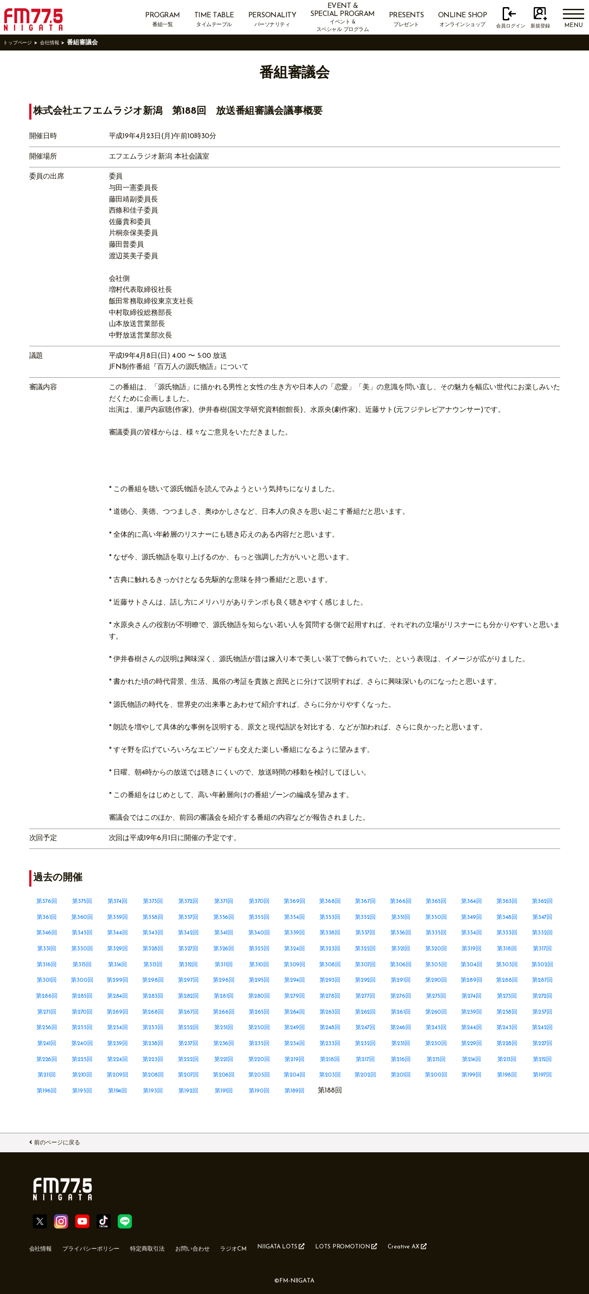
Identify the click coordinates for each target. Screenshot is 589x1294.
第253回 (153, 1027)
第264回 (295, 1011)
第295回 (259, 980)
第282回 (188, 996)
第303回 (507, 964)
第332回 (542, 932)
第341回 (223, 932)
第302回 (542, 964)
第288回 (507, 980)
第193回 (153, 1090)
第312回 (188, 964)
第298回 (153, 980)
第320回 (436, 948)
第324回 (294, 948)
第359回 (117, 917)
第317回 (542, 948)
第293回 (330, 980)
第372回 (188, 901)
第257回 (542, 1011)
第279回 (295, 996)
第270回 (82, 1011)
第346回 (46, 932)
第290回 (436, 980)
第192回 (188, 1090)
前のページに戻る (67, 1141)
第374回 (117, 901)
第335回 (436, 932)
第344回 (117, 932)
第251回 (224, 1027)
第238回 (153, 1043)
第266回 (224, 1011)
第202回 (365, 1074)
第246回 (401, 1027)
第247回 (365, 1027)
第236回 (224, 1043)
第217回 (365, 1059)
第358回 (153, 917)
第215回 (436, 1059)
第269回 (117, 1011)
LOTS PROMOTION (403, 1246)
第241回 (47, 1043)
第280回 (259, 996)
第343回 (153, 932)
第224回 (118, 1059)
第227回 (542, 1043)
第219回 (294, 1059)
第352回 (365, 917)
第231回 (401, 1043)
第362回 (542, 901)
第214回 (472, 1059)
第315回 (82, 964)
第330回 (82, 948)
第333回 (507, 932)
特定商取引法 (170, 1246)
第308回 (330, 964)
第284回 (118, 996)
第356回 (223, 917)
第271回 (47, 1011)
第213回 (507, 1059)
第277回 (365, 996)
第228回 (507, 1043)
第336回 (400, 932)
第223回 (153, 1059)
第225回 (82, 1059)
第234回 (294, 1043)
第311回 (224, 964)
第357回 (188, 917)
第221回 (224, 1059)
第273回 (507, 996)
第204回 (294, 1074)
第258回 (507, 1011)
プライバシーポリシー (103, 1246)
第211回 (46, 1074)
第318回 (507, 948)
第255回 (82, 1027)
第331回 (46, 948)
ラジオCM (270, 1246)
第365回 (436, 901)
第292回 (365, 980)
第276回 (401, 996)
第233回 (330, 1043)
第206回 (224, 1074)
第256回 (47, 1027)
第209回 (117, 1074)
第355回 (259, 917)
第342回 (188, 932)
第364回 (471, 901)
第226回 (47, 1059)
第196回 (47, 1090)
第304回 (472, 964)
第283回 (153, 996)
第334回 (471, 932)
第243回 (507, 1027)
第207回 (188, 1074)
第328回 (153, 948)
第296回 (224, 980)
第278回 (330, 996)
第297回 (188, 980)
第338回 (330, 932)
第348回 (507, 917)
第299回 (117, 980)
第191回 (223, 1090)
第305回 (436, 964)
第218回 (330, 1059)
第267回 (188, 1011)
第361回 (47, 917)
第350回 (436, 917)
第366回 (401, 901)
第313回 (153, 964)
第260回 (436, 1011)
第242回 (542, 1027)
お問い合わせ (223, 1246)
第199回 (471, 1074)
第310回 (259, 964)
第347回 (542, 917)
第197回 (542, 1074)
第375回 (82, 901)
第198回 (507, 1074)
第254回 (117, 1027)
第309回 (294, 964)
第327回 (188, 948)
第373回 (153, 901)
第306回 (401, 964)
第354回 (294, 917)
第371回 (223, 901)
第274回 (471, 996)
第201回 (401, 1074)
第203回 (330, 1074)
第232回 (365, 1043)
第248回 (330, 1027)
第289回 (471, 980)
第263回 (330, 1011)
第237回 (188, 1043)
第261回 (401, 1011)
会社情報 (60, 43)
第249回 (295, 1027)
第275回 (436, 996)
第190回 (259, 1090)
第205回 (259, 1074)
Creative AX (474, 1246)
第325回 (259, 948)
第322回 (365, 948)
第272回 (542, 996)
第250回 (259, 1027)
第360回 (82, 917)
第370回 (259, 901)
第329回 (118, 948)
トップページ (21, 43)
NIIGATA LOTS (326, 1246)
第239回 (118, 1043)
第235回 (259, 1043)
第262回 (365, 1011)
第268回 (153, 1011)
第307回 (365, 964)
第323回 (330, 948)
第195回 (82, 1090)
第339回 (294, 932)
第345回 (82, 932)
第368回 (330, 901)
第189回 (294, 1090)
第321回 (401, 948)
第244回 (471, 1027)
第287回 (542, 980)
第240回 (82, 1043)
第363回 (507, 901)
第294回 (294, 980)
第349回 (471, 917)
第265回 (259, 1011)
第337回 (365, 932)
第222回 (188, 1059)
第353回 (330, 917)
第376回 (46, 901)
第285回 (82, 996)
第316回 (47, 964)
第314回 (117, 964)
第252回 (188, 1027)
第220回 (259, 1059)
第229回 (471, 1043)
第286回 (47, 996)
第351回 (400, 917)
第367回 (365, 901)
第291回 (401, 980)
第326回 (224, 948)
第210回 (82, 1074)
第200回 (436, 1074)
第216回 (401, 1059)
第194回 (117, 1090)
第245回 (436, 1027)
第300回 (82, 980)
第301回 (47, 980)
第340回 (259, 932)
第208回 (153, 1074)
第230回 (436, 1043)
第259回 (472, 1011)
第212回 (542, 1059)
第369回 (295, 901)
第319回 (472, 948)
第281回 (224, 996)
